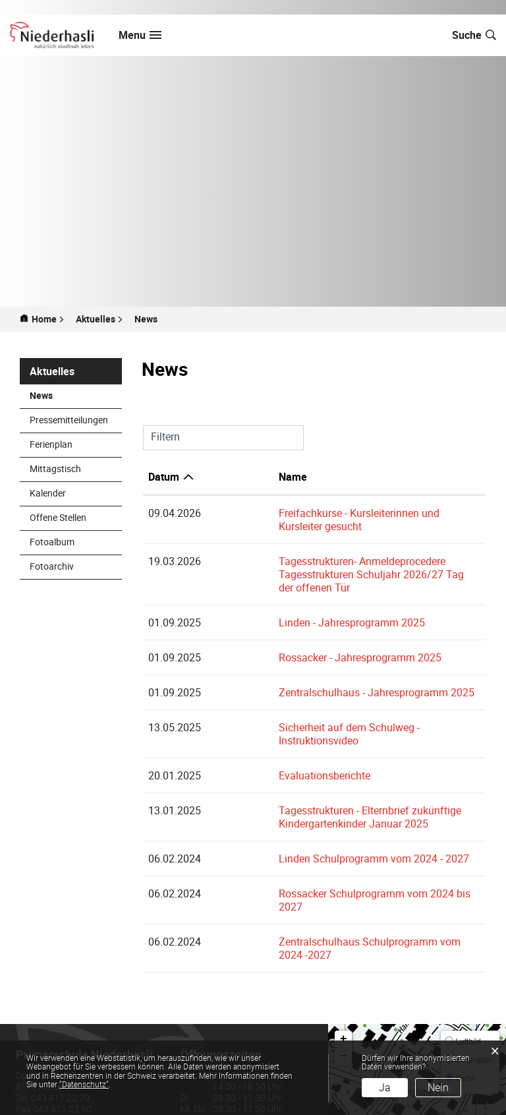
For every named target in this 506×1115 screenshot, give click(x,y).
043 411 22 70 (60, 1031)
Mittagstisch (55, 468)
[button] (99, 319)
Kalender (48, 493)
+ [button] (343, 973)
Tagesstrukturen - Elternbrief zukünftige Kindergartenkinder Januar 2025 (302, 777)
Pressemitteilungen (69, 419)
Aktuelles (52, 371)
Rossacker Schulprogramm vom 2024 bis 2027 (320, 854)
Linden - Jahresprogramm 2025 (284, 596)
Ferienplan (51, 444)
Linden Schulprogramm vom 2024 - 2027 (306, 819)
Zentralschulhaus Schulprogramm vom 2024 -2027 (330, 889)
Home (44, 319)
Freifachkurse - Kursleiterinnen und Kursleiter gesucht (334, 513)
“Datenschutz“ (84, 1084)
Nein (438, 1087)
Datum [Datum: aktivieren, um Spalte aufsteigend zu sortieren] (163, 476)
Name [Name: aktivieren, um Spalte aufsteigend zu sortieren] (225, 476)
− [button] (343, 990)
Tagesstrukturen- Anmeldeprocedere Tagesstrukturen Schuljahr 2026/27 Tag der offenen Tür (333, 554)
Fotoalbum (52, 541)
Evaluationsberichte (257, 736)
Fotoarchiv (52, 566)
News (69, 395)
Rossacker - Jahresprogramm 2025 (292, 631)
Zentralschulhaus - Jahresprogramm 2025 (309, 666)
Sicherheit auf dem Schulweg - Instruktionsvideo (323, 701)
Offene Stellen (58, 517)
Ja (385, 1087)
